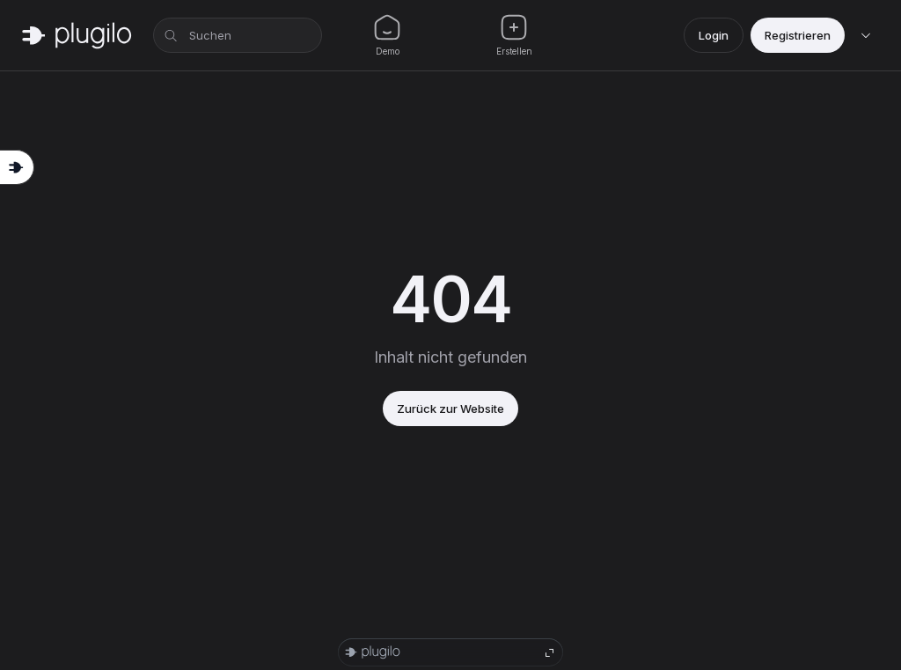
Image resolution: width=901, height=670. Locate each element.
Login (714, 35)
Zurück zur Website (450, 408)
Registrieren (798, 35)
